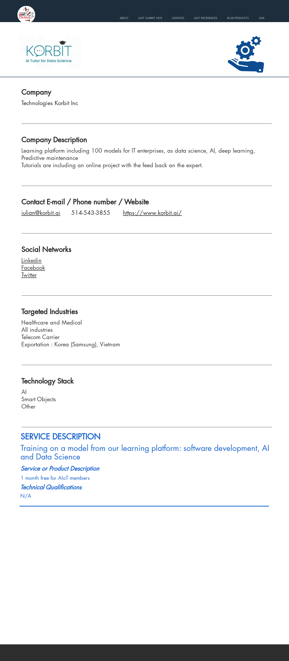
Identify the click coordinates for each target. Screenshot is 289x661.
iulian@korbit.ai (40, 212)
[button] (178, 18)
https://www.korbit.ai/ (152, 212)
